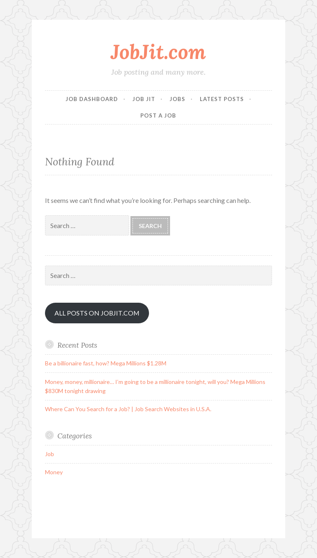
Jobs (177, 99)
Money (54, 472)
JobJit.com (158, 51)
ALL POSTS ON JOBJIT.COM (97, 313)
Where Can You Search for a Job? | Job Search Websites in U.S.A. (128, 408)
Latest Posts (222, 99)
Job (49, 453)
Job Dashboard (92, 99)
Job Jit (143, 99)
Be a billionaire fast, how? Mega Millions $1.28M (105, 363)
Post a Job (158, 115)
